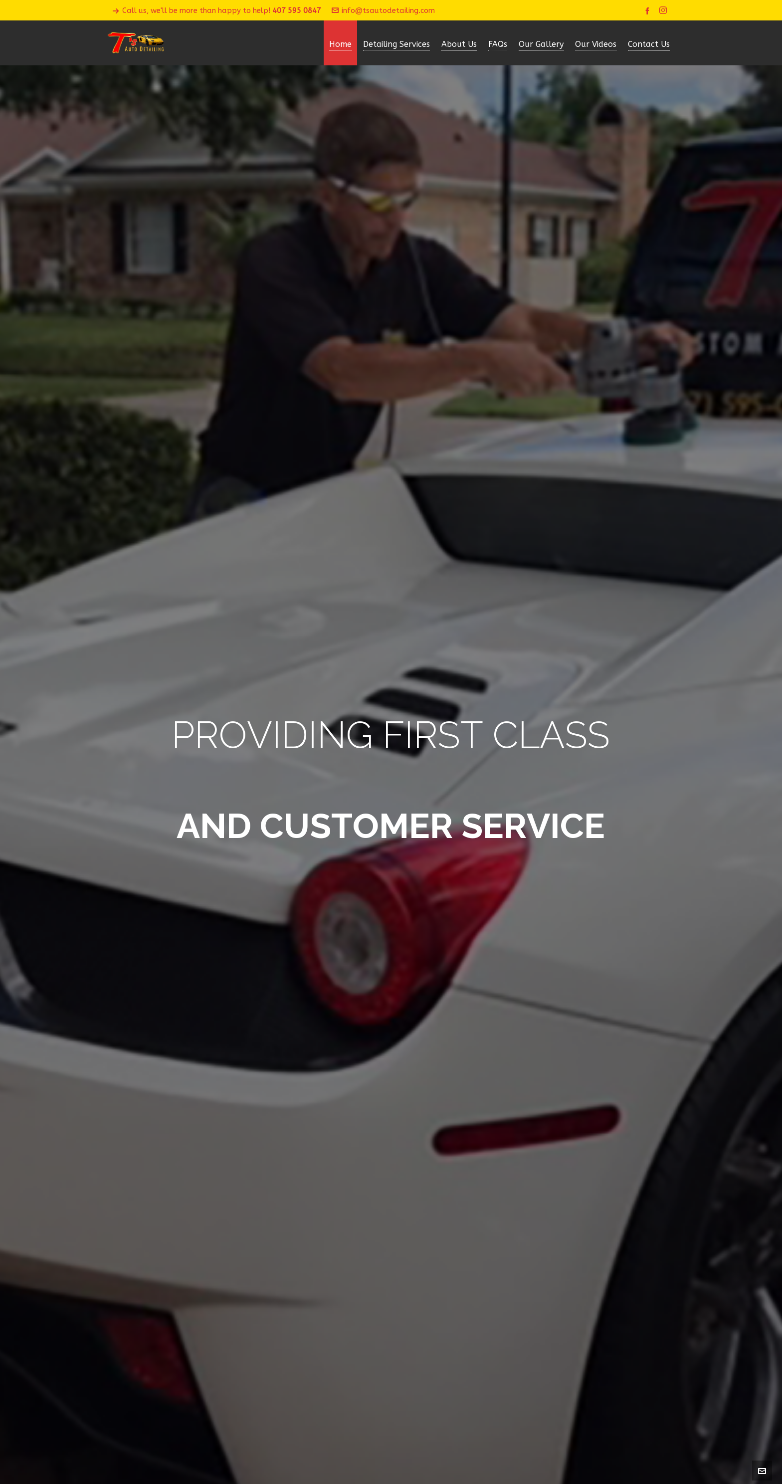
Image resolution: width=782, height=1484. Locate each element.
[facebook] (649, 10)
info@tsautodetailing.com (383, 10)
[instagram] (664, 11)
